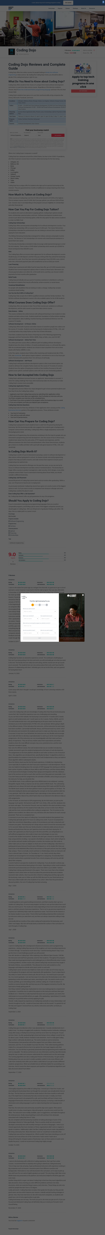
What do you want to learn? (29, 608)
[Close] (84, 594)
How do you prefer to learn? (29, 630)
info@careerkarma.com (69, 635)
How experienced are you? (46, 615)
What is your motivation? (28, 615)
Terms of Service (69, 638)
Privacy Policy (77, 638)
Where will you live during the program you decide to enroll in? (36, 623)
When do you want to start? (46, 630)
